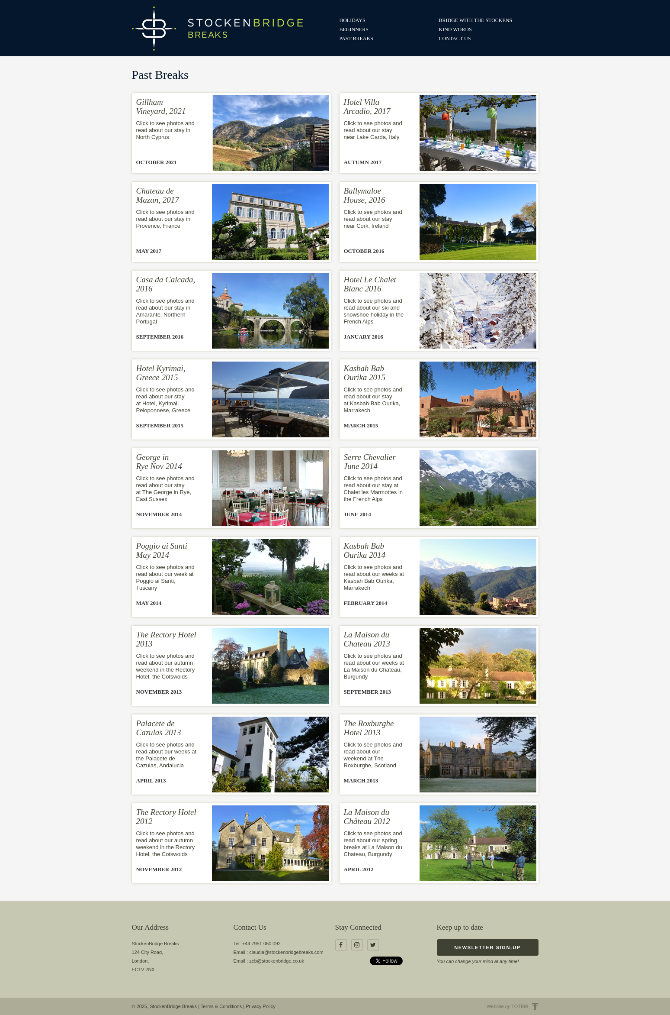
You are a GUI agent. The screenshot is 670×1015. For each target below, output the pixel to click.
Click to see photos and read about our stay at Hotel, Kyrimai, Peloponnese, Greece (165, 400)
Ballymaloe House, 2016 (364, 195)
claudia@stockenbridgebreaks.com (286, 952)
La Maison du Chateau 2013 (367, 639)
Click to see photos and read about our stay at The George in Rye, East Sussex (165, 488)
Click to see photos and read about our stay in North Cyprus (165, 130)
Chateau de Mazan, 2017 (157, 195)
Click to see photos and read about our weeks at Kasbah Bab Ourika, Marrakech (374, 577)
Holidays (352, 20)
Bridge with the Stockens (476, 20)
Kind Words (455, 29)
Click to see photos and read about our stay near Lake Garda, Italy (373, 130)
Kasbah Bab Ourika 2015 (365, 373)
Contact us (455, 39)
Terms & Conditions (221, 1006)
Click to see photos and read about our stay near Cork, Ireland (373, 219)
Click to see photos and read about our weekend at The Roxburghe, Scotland (373, 755)
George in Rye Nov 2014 (159, 462)
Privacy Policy (260, 1006)
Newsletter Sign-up (487, 947)
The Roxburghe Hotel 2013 (369, 728)
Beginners (354, 29)
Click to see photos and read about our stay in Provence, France (165, 219)
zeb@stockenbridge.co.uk (276, 960)
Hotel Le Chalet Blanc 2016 (370, 284)
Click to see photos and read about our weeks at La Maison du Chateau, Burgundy (374, 666)
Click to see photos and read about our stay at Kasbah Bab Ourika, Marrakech (373, 400)
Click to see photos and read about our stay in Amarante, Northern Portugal (165, 311)
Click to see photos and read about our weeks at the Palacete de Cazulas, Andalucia (166, 755)
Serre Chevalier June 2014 (370, 462)
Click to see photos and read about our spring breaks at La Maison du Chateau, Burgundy (373, 843)
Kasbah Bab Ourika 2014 (365, 550)
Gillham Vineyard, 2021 (161, 106)
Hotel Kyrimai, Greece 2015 (161, 373)
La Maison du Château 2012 (367, 817)
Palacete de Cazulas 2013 (158, 728)
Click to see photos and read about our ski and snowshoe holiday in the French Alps (374, 311)
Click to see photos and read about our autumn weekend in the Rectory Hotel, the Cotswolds (165, 666)
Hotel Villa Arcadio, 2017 (367, 106)
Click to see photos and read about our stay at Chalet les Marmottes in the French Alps (373, 488)
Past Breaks (356, 39)
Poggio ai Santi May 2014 (161, 550)
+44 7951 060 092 (261, 943)
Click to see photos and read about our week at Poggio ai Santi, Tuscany (165, 577)
